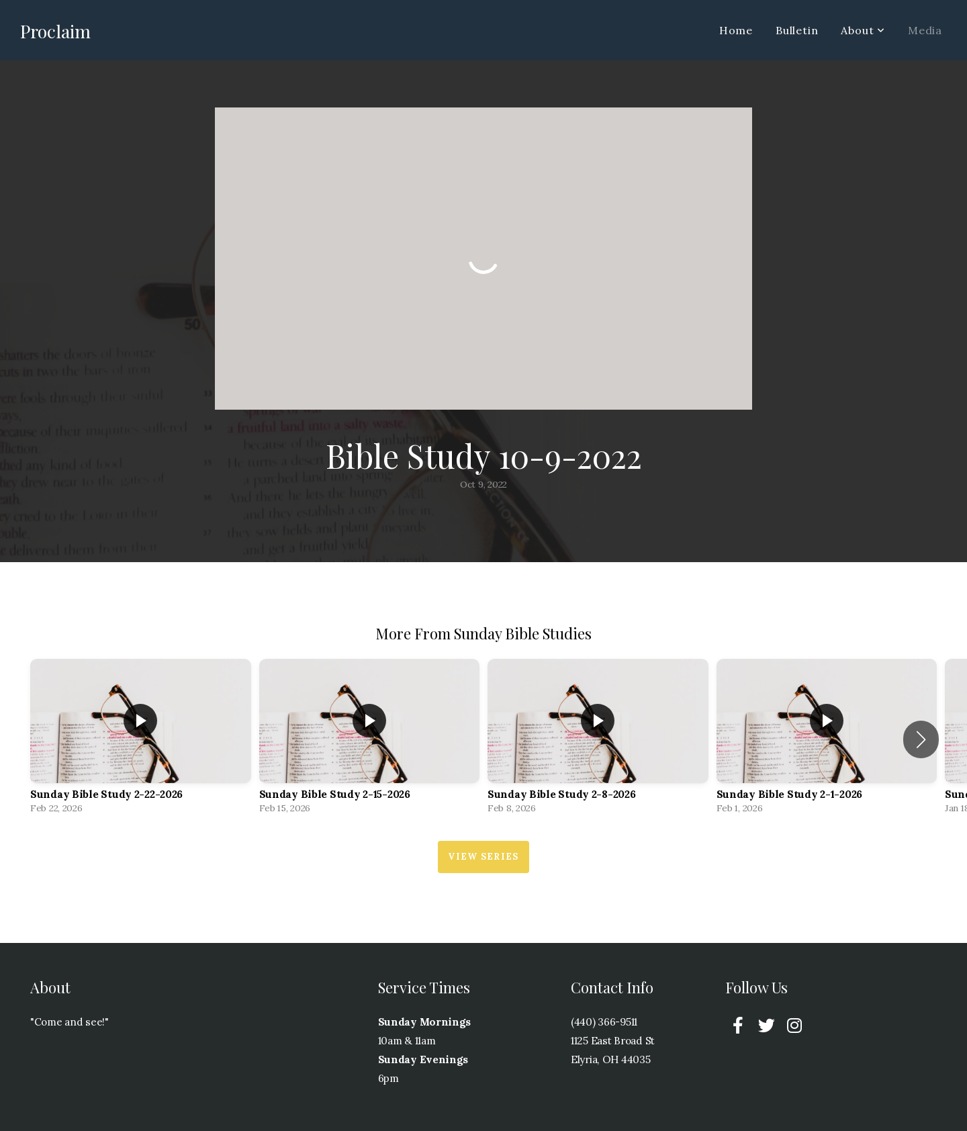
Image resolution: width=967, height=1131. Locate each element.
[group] (140, 740)
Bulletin (797, 30)
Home (736, 30)
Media (925, 30)
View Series (483, 856)
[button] (921, 739)
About (863, 30)
